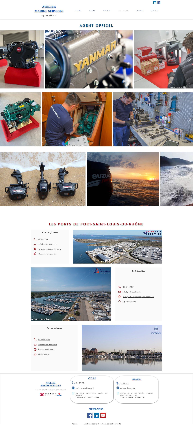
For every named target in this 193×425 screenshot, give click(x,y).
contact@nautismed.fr (47, 344)
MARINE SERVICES (51, 385)
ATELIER (50, 383)
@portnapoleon (129, 301)
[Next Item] (189, 59)
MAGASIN (136, 379)
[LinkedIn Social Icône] (154, 2)
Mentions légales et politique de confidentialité (102, 424)
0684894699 (80, 383)
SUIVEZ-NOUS (96, 409)
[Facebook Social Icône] (89, 415)
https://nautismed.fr (46, 349)
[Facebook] (158, 2)
